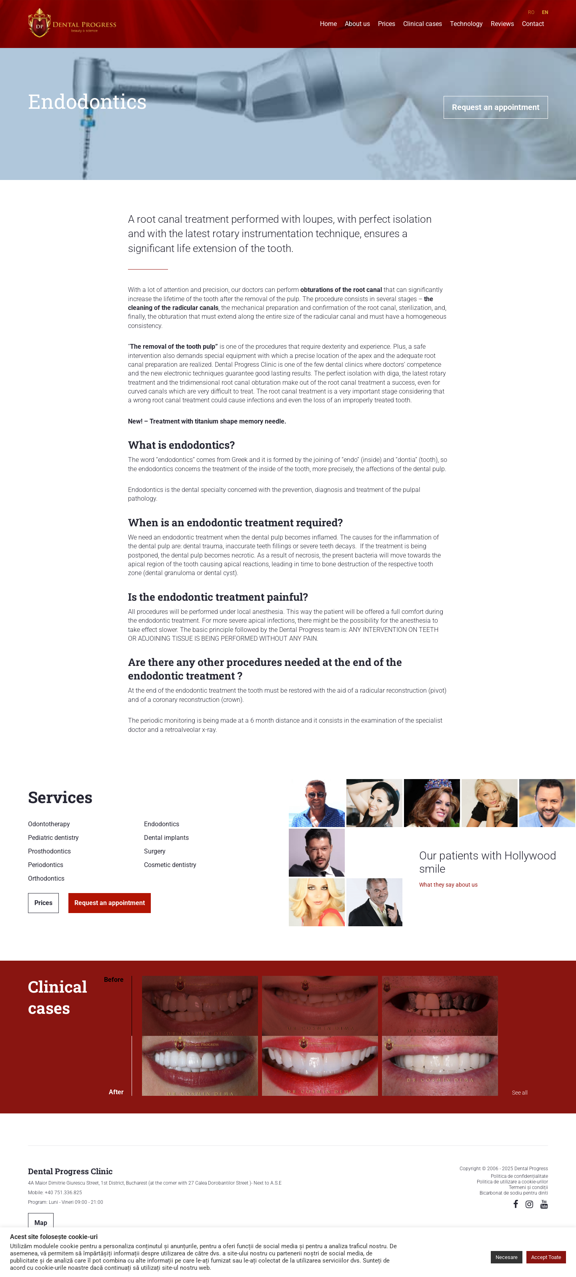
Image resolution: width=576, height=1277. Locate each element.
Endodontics (161, 824)
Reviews (502, 25)
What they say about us (448, 884)
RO (531, 12)
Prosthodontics (49, 851)
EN (545, 12)
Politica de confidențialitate (519, 1176)
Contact (533, 25)
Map (40, 1223)
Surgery (155, 851)
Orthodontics (46, 878)
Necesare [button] (507, 1257)
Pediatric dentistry (53, 837)
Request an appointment (496, 107)
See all (520, 1092)
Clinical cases (422, 25)
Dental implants (166, 837)
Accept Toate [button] (546, 1257)
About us (357, 25)
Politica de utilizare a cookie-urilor (512, 1182)
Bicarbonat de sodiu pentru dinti (514, 1193)
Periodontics (45, 865)
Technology (466, 25)
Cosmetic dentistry (170, 865)
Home (328, 25)
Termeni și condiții (528, 1187)
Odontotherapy (49, 824)
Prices (386, 25)
